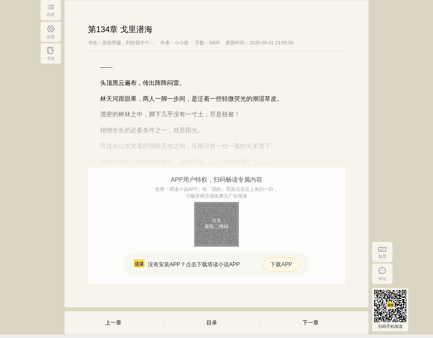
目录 (211, 322)
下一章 (310, 322)
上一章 (113, 322)
